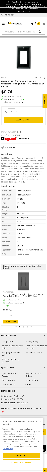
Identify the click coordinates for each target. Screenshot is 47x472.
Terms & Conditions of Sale (12, 346)
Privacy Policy (31, 341)
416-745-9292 (9, 15)
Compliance (7, 341)
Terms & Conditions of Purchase (36, 346)
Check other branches (12, 102)
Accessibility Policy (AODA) (10, 360)
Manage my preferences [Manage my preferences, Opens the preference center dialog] (21, 462)
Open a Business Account (10, 374)
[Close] (40, 421)
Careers (29, 384)
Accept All (21, 455)
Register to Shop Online (33, 374)
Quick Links (23, 367)
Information (23, 335)
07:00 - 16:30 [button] (38, 6)
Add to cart (23, 119)
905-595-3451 (23, 402)
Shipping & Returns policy (11, 353)
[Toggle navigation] (3, 23)
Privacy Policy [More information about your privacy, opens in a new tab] (8, 449)
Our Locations (8, 380)
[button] (16, 327)
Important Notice (33, 352)
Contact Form (8, 384)
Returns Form (31, 380)
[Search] (23, 31)
